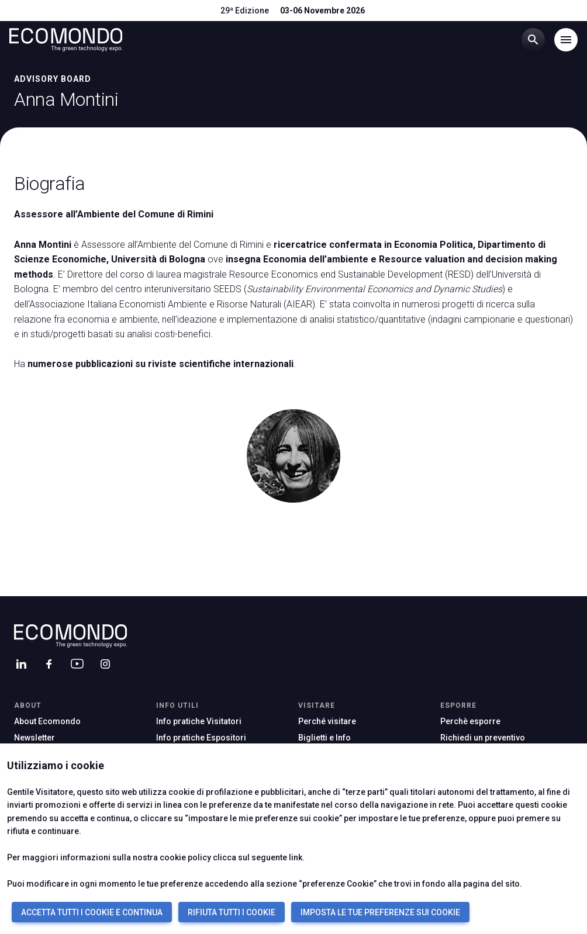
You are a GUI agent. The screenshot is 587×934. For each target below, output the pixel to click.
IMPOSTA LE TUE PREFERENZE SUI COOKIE (380, 912)
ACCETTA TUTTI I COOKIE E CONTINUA (92, 912)
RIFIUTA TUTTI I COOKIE (231, 912)
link (295, 857)
